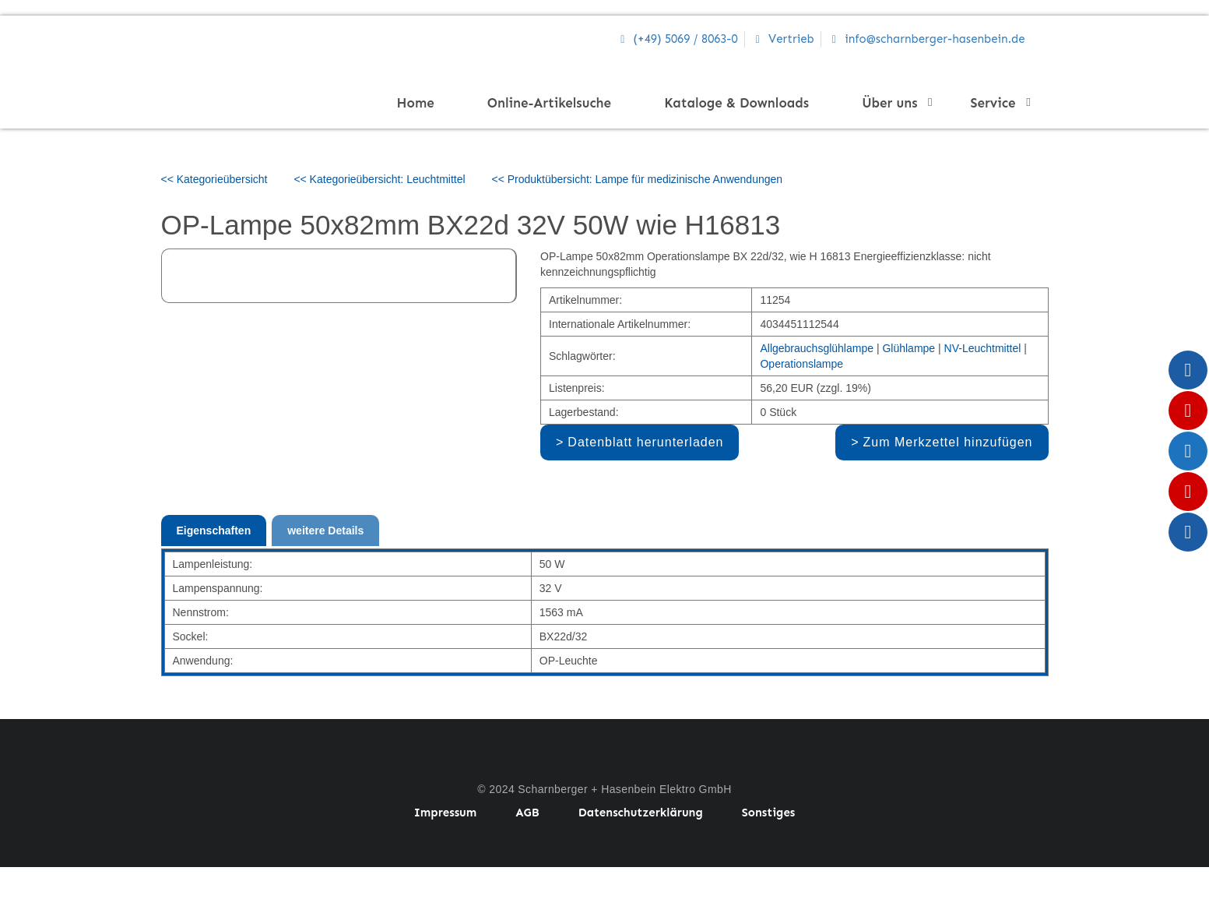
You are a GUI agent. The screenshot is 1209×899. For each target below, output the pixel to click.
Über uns (894, 103)
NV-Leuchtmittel (982, 348)
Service (997, 103)
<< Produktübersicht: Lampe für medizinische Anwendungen (637, 179)
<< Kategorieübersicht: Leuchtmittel (379, 179)
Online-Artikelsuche (549, 103)
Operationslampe (801, 364)
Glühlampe (908, 348)
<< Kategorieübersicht (214, 179)
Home (415, 103)
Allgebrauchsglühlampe (816, 348)
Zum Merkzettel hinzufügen (948, 442)
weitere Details (325, 530)
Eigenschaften (214, 530)
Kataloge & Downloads (736, 103)
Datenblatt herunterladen (645, 442)
